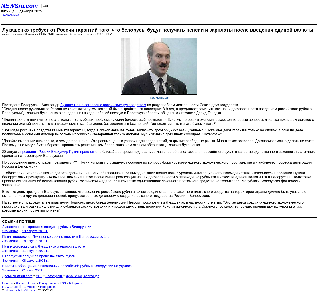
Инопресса (48, 287)
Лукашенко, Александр (82, 276)
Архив (32, 283)
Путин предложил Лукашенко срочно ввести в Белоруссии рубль (55, 236)
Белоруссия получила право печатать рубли (38, 256)
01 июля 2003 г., (33, 270)
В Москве (30, 287)
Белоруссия (54, 276)
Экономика (10, 15)
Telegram (75, 283)
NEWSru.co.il (11, 287)
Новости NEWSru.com (21, 290)
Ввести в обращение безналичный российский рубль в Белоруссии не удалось (67, 266)
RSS (62, 283)
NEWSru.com (19, 5)
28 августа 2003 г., (35, 241)
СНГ (39, 276)
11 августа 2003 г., (35, 251)
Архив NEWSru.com (159, 98)
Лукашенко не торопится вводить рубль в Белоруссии (46, 227)
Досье (20, 283)
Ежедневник (48, 283)
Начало (7, 283)
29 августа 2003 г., (35, 231)
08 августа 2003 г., (35, 260)
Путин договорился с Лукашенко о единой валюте (43, 246)
